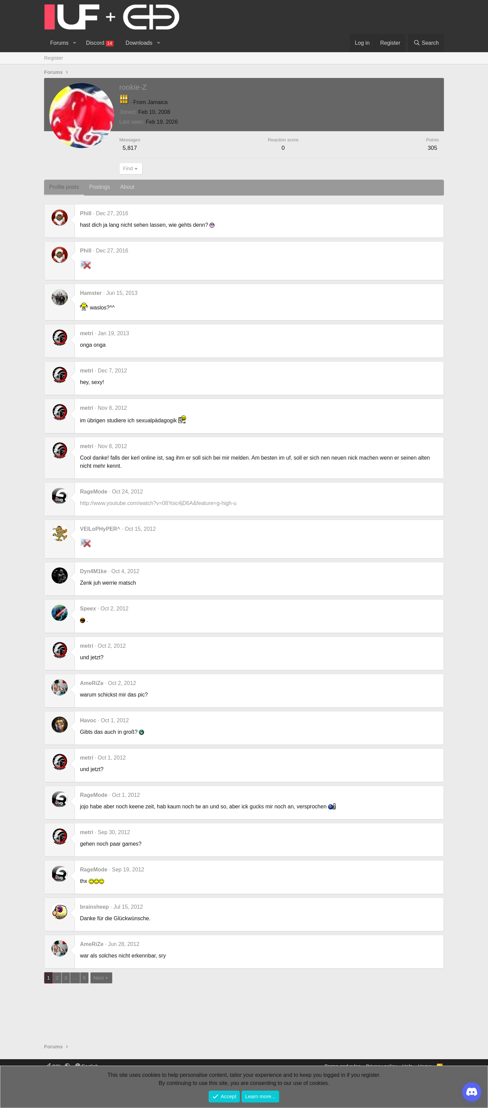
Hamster (91, 293)
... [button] (75, 978)
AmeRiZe (91, 683)
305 (432, 148)
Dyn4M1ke (93, 571)
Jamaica (157, 102)
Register (53, 58)
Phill (86, 213)
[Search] (426, 43)
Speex (88, 608)
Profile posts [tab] (64, 187)
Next (98, 978)
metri (86, 333)
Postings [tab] (99, 187)
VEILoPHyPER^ (100, 529)
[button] (74, 43)
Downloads (139, 43)
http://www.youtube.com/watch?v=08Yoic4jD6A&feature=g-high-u (158, 503)
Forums (59, 43)
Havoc (88, 720)
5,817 (130, 148)
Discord (100, 43)
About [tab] (127, 187)
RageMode (93, 492)
